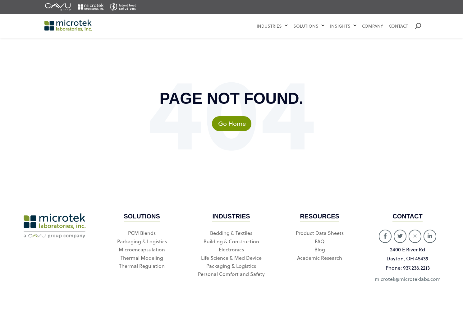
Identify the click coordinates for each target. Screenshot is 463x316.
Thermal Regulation (142, 266)
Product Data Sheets (320, 233)
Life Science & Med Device (231, 257)
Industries (269, 26)
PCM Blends (142, 233)
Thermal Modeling (142, 257)
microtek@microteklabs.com (408, 279)
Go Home (234, 123)
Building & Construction (231, 241)
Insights (340, 26)
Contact (398, 26)
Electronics (231, 249)
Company (372, 26)
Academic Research (319, 257)
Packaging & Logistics (142, 241)
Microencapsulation (142, 249)
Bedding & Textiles (231, 233)
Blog (319, 249)
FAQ (319, 241)
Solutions (306, 26)
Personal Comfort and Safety (231, 274)
